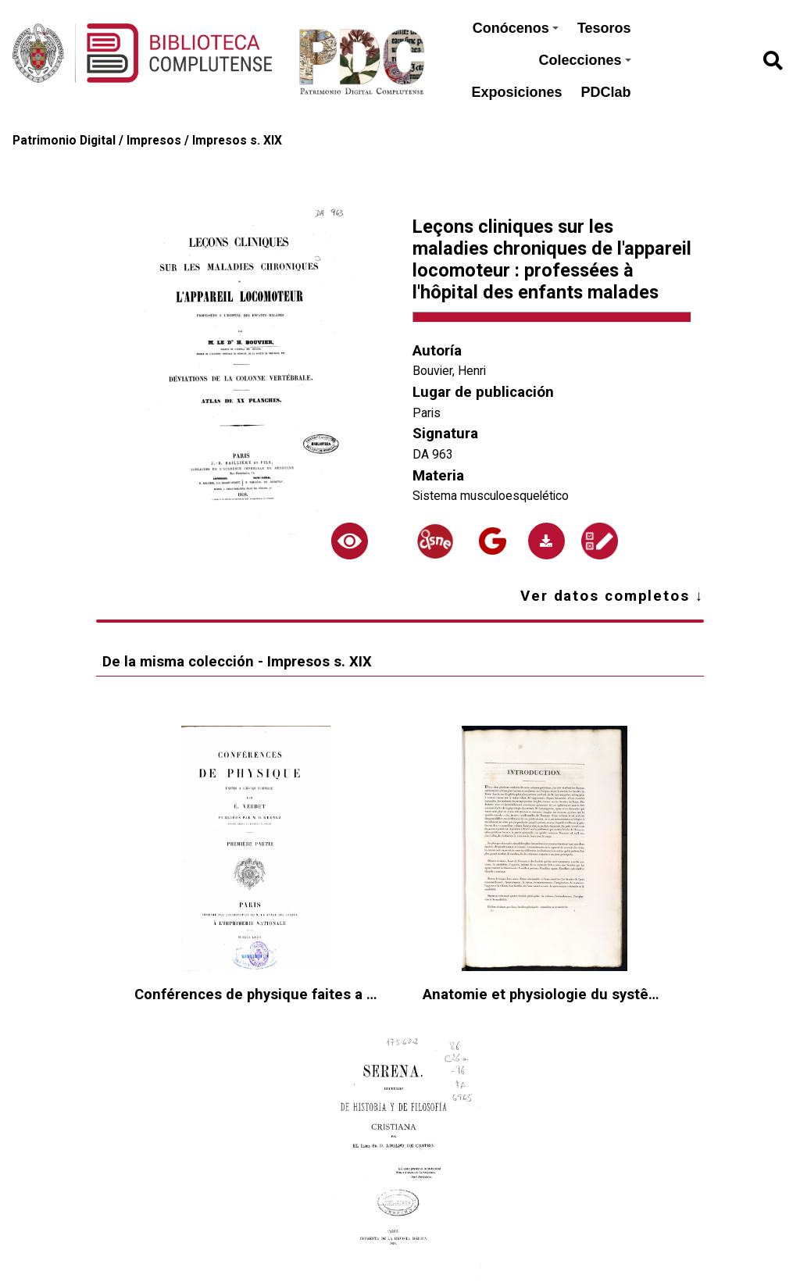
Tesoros (604, 28)
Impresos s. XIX (237, 140)
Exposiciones (517, 92)
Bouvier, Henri (449, 370)
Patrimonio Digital (64, 140)
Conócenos (516, 28)
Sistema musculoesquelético (490, 495)
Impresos (154, 140)
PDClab (606, 92)
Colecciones (585, 60)
